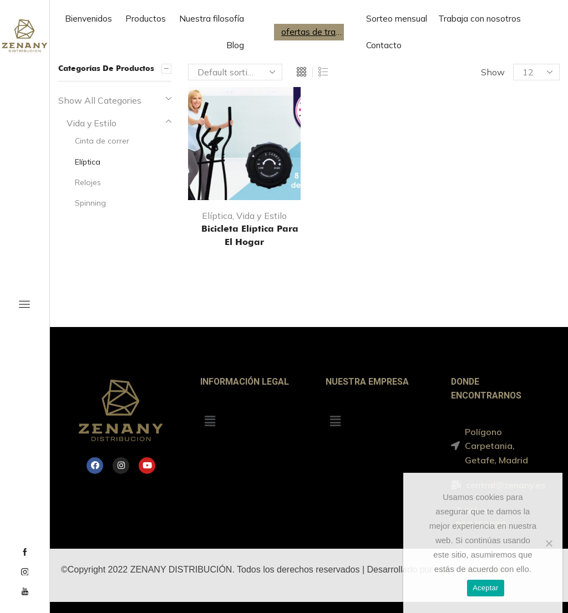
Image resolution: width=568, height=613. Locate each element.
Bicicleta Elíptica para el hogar (244, 235)
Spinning (90, 203)
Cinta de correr (102, 141)
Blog (235, 45)
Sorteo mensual (396, 18)
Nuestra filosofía (211, 18)
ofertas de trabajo (311, 32)
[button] (209, 421)
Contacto (384, 45)
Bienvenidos (88, 18)
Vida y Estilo (261, 215)
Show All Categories (99, 100)
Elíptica (217, 215)
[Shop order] (235, 72)
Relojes (88, 182)
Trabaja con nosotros (479, 18)
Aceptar (486, 588)
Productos (145, 18)
